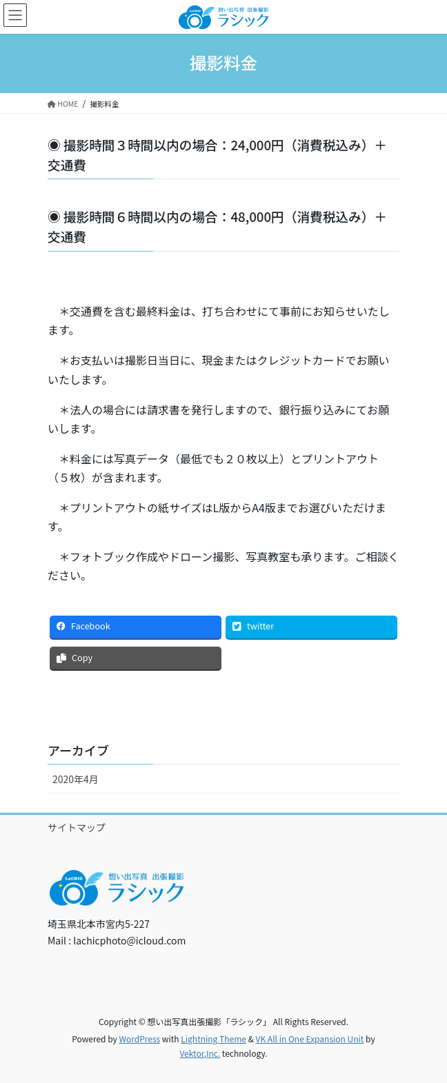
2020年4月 (75, 779)
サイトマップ (77, 827)
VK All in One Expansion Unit (310, 1038)
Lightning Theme (213, 1038)
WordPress (139, 1038)
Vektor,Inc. (199, 1053)
